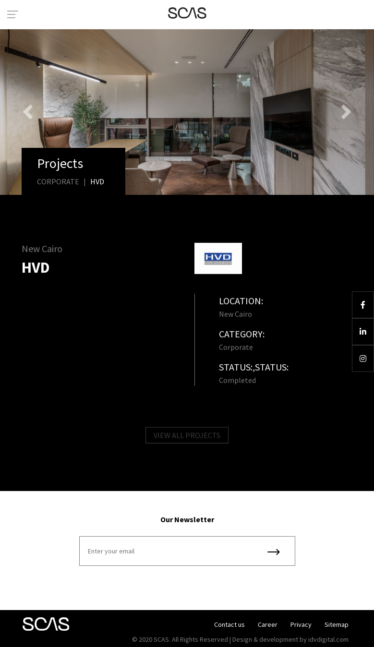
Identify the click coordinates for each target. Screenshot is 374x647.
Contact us (229, 624)
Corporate (58, 181)
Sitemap (337, 624)
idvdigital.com (328, 639)
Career (267, 624)
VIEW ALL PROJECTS (187, 437)
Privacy (301, 624)
